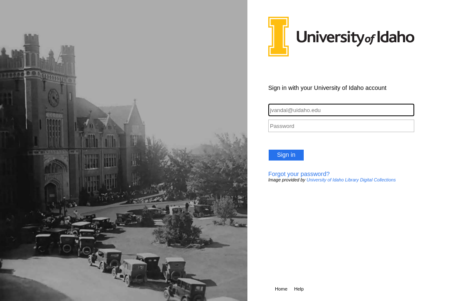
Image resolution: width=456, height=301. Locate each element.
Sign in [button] (286, 154)
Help (299, 288)
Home (281, 288)
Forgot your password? (299, 174)
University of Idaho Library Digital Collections (351, 179)
